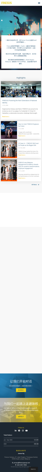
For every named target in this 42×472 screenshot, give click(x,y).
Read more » (5, 116)
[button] (39, 3)
